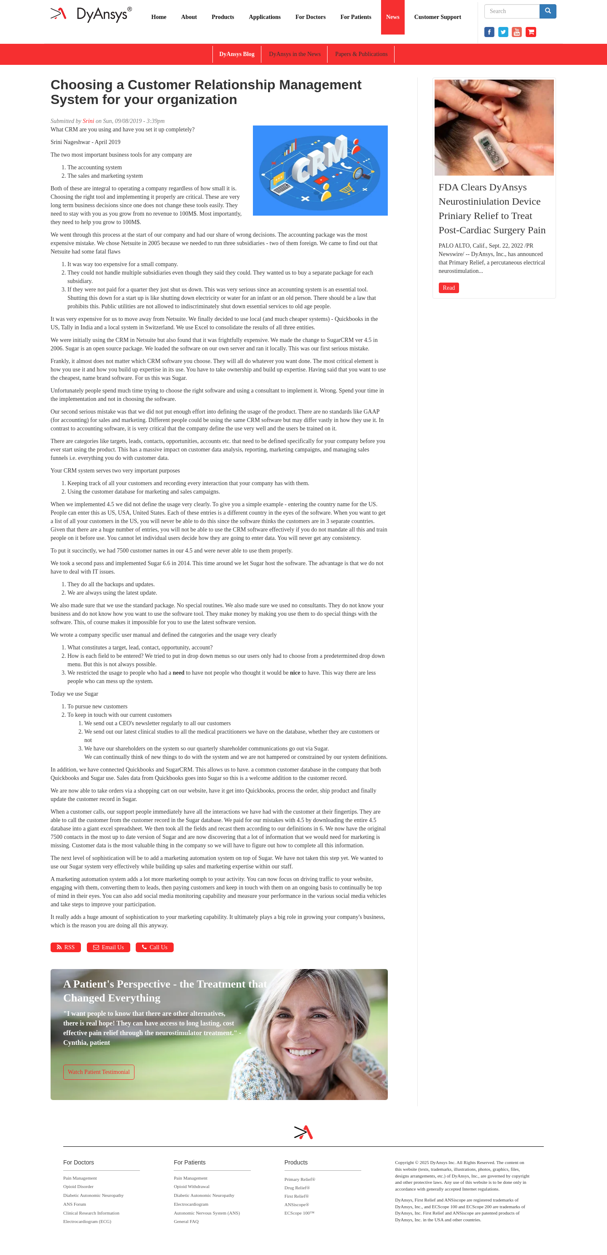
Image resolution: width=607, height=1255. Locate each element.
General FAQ (186, 1221)
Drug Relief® (297, 1187)
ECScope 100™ (299, 1212)
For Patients (356, 17)
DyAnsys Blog (237, 54)
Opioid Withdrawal (191, 1186)
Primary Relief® (300, 1179)
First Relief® (297, 1196)
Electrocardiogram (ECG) (87, 1221)
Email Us (108, 947)
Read (449, 288)
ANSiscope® (297, 1204)
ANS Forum (74, 1204)
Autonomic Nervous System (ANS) (207, 1212)
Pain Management (80, 1177)
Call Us (154, 947)
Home (159, 17)
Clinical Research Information (91, 1212)
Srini (88, 121)
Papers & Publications (361, 54)
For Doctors (310, 17)
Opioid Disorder (78, 1186)
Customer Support (437, 17)
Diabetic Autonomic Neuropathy (93, 1195)
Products (223, 17)
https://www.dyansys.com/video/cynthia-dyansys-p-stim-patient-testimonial (219, 1032)
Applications (265, 17)
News (393, 17)
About (189, 17)
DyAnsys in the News (295, 54)
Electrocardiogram (191, 1204)
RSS (66, 947)
